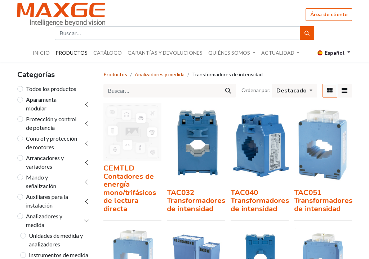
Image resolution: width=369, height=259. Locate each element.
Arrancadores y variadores (45, 162)
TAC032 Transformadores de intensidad (196, 200)
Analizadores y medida (44, 220)
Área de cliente (328, 14)
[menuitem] (41, 52)
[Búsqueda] (307, 33)
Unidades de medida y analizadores (56, 239)
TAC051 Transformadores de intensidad (323, 200)
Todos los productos (51, 88)
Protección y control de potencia (51, 123)
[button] (294, 90)
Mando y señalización (41, 181)
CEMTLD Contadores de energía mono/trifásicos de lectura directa (129, 188)
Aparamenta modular (41, 104)
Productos (115, 74)
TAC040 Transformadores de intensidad (260, 200)
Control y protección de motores (51, 142)
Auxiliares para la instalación (47, 201)
